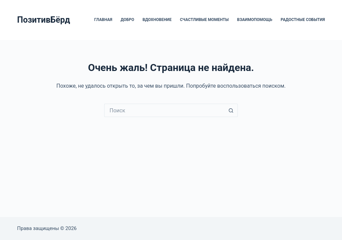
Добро (127, 19)
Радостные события (303, 19)
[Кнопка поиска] (231, 110)
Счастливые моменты (204, 19)
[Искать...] (164, 110)
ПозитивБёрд (43, 20)
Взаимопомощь (254, 19)
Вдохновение (157, 19)
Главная (103, 19)
